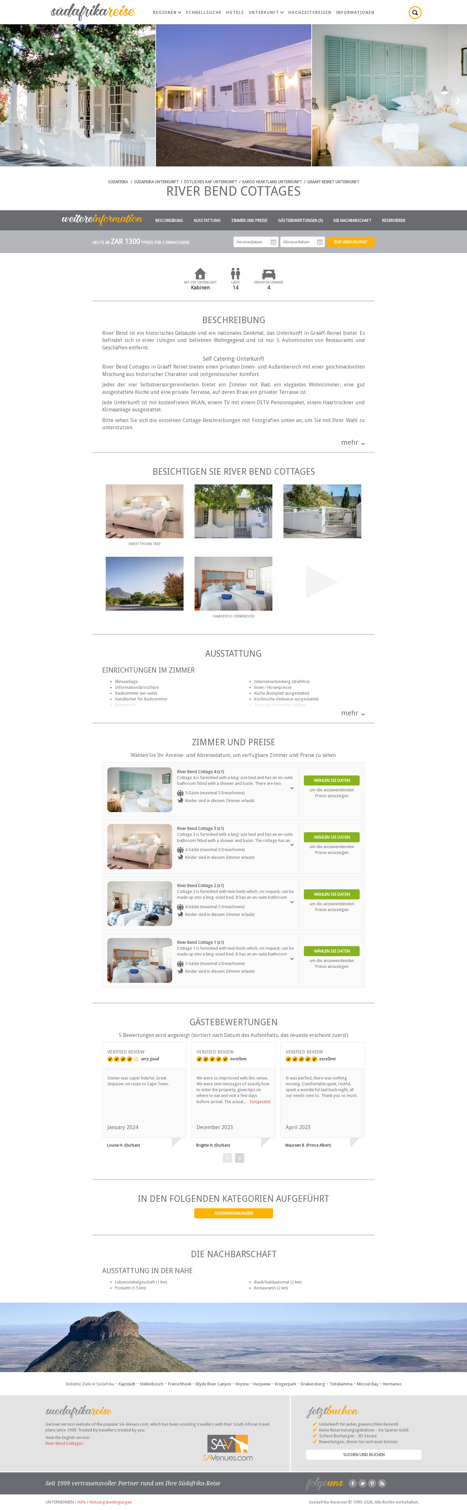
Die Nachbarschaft (352, 220)
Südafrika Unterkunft (156, 182)
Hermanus (392, 1384)
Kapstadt (127, 1384)
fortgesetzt (260, 1101)
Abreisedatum (319, 242)
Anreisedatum (273, 242)
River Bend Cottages (64, 1443)
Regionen (167, 12)
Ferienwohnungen (233, 1213)
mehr (349, 442)
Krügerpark (285, 1384)
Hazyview (261, 1384)
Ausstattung (207, 220)
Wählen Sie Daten (332, 780)
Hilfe (82, 1502)
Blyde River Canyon (213, 1384)
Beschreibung (169, 220)
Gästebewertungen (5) (300, 220)
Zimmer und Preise (249, 220)
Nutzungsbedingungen (111, 1502)
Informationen (355, 12)
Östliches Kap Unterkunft (210, 182)
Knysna (242, 1384)
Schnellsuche (204, 12)
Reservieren (393, 220)
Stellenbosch (151, 1384)
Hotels (235, 12)
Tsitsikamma (341, 1384)
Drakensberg (313, 1384)
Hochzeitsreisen (309, 12)
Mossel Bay (367, 1384)
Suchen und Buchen (364, 1454)
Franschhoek (179, 1384)
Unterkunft (266, 12)
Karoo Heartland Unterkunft (272, 182)
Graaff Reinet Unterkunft (333, 182)
